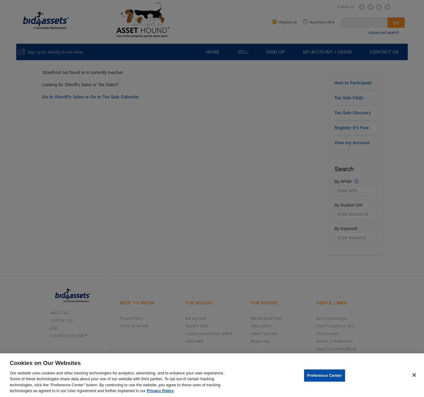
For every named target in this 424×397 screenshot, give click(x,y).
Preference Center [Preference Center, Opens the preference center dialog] (324, 375)
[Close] (414, 375)
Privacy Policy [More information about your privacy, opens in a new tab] (160, 390)
